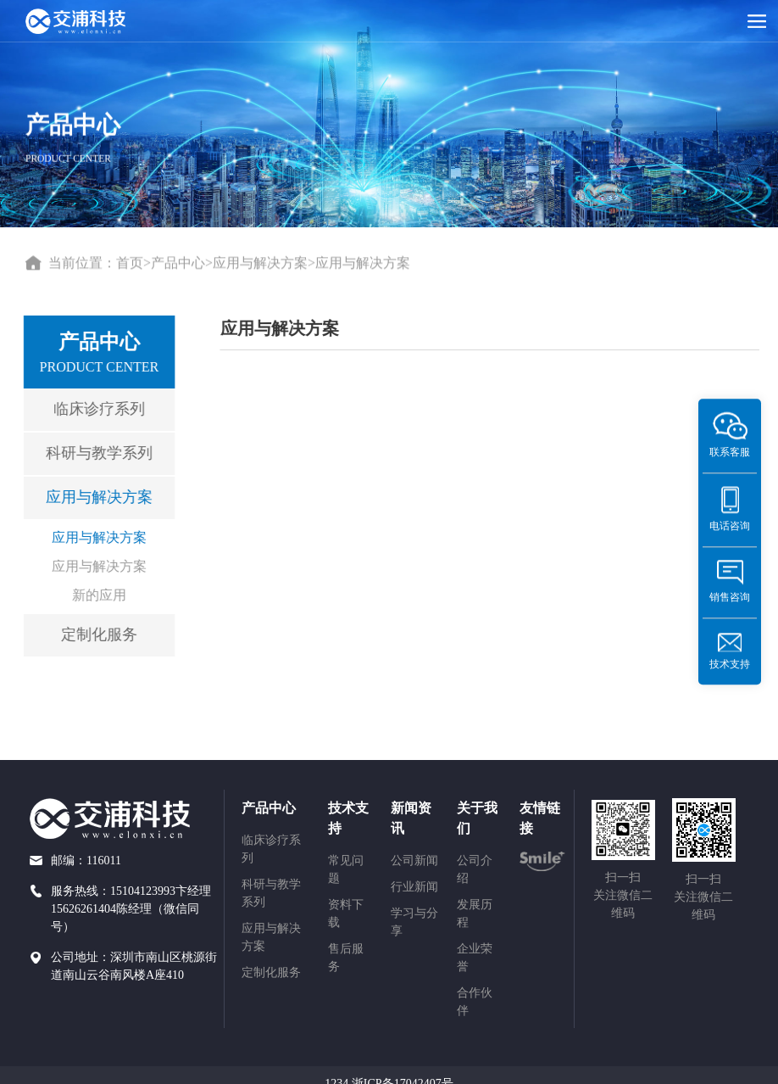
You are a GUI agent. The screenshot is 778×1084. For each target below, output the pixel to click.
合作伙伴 (474, 1001)
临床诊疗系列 (95, 408)
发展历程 (474, 913)
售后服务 (346, 957)
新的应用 (95, 595)
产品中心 (178, 263)
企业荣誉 (474, 957)
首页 (129, 263)
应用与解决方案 (260, 263)
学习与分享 (414, 922)
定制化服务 (95, 634)
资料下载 (346, 913)
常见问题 (346, 869)
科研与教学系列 (95, 452)
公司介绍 (474, 869)
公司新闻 (414, 860)
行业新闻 (414, 886)
